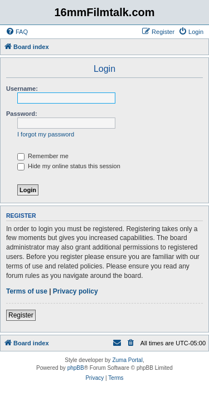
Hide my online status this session (68, 166)
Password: (21, 113)
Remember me (43, 156)
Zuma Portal (127, 360)
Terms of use (26, 291)
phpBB (75, 368)
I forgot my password (45, 134)
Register (20, 315)
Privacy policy (75, 291)
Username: (22, 88)
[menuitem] (17, 31)
